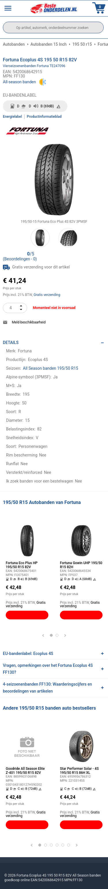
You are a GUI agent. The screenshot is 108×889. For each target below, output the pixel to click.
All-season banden (19, 82)
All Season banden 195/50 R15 (50, 368)
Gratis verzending (47, 295)
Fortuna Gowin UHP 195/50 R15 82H (81, 565)
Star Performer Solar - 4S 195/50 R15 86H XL (79, 771)
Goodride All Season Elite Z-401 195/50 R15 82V (25, 771)
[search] (53, 27)
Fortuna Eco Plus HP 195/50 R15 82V (21, 565)
